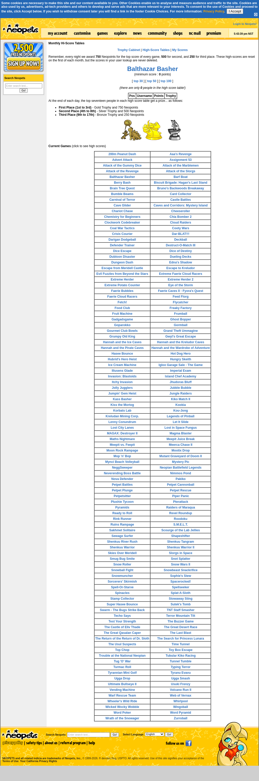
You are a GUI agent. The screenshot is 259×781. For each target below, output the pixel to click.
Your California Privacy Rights (38, 761)
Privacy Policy (213, 11)
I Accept (235, 11)
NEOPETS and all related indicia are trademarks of (41, 753)
